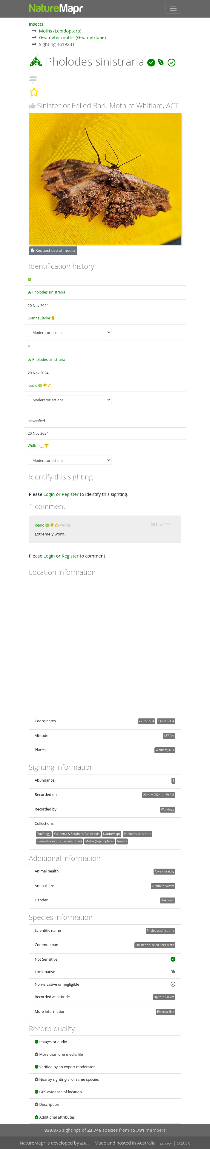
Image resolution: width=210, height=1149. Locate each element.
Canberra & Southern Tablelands (76, 833)
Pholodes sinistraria (48, 291)
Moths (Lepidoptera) (60, 30)
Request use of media (53, 250)
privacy (166, 1143)
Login (49, 494)
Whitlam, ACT (165, 750)
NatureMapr (111, 833)
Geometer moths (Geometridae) (72, 37)
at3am (85, 1143)
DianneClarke (39, 317)
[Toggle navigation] (173, 8)
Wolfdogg (36, 445)
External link (165, 1011)
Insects (36, 24)
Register (70, 494)
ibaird (32, 385)
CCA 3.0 (184, 1143)
